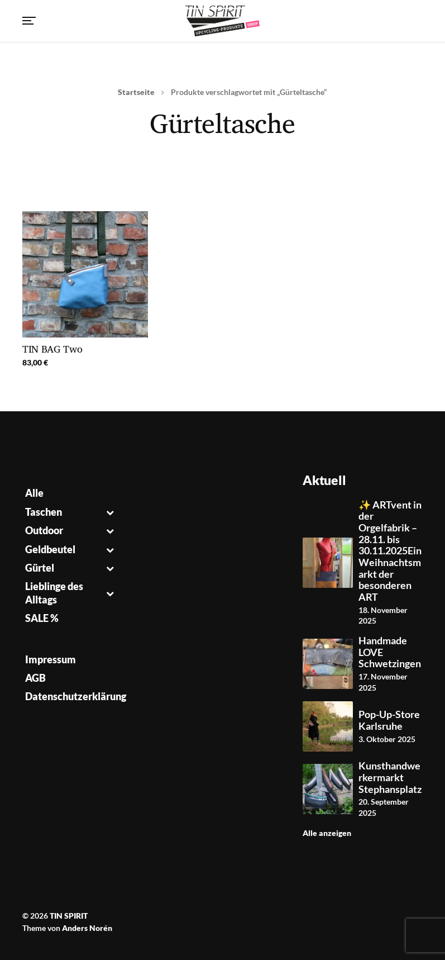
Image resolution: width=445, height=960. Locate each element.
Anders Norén (87, 928)
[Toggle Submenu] (110, 512)
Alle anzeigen (327, 833)
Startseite (136, 92)
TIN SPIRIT (69, 915)
